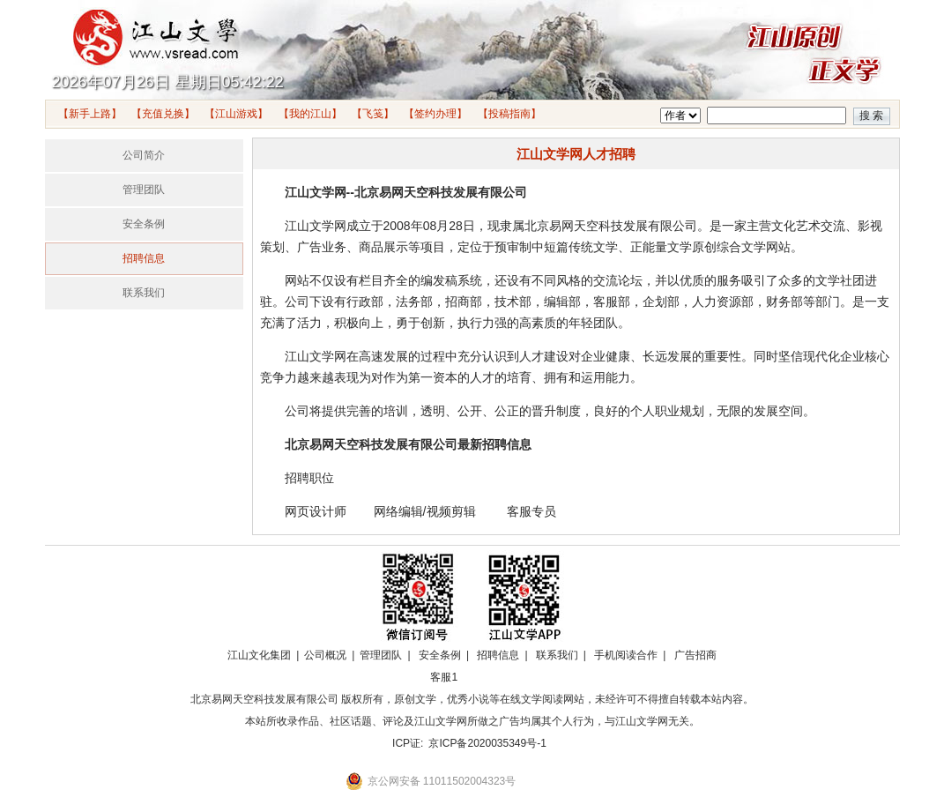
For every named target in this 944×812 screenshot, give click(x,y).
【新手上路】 (90, 114)
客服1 (443, 677)
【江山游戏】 (236, 114)
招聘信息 (144, 258)
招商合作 (493, 677)
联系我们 (144, 293)
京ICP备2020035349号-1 (487, 743)
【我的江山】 (310, 114)
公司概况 (325, 655)
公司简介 (144, 155)
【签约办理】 (435, 114)
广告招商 (695, 655)
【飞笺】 (373, 114)
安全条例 (144, 224)
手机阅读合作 (626, 655)
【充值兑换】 (163, 114)
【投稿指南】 (509, 114)
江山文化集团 (259, 655)
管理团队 (144, 189)
